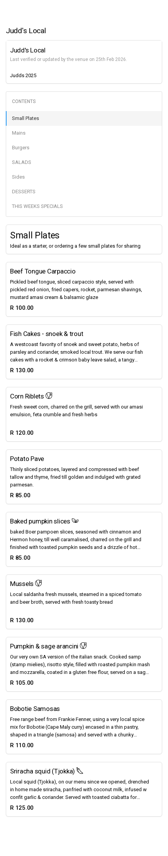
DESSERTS (24, 191)
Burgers (20, 147)
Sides (18, 177)
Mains (18, 133)
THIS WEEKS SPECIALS (37, 206)
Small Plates (25, 118)
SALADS (21, 162)
